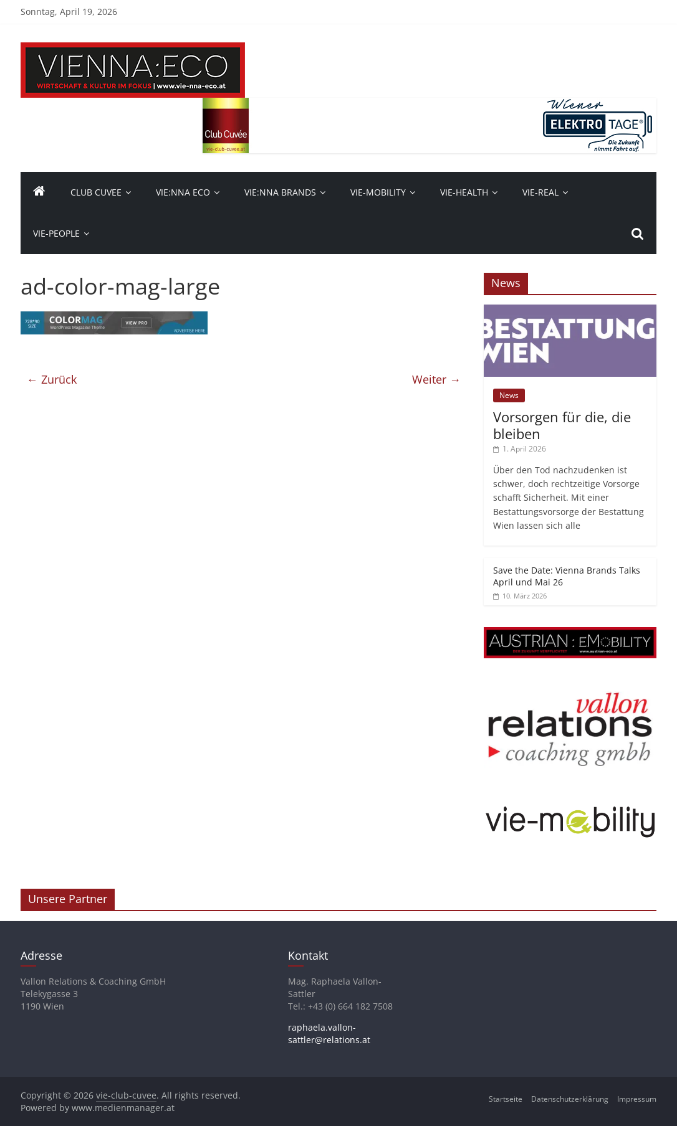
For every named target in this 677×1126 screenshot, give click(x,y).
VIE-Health (464, 192)
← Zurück (52, 379)
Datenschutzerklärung (569, 1099)
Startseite (505, 1099)
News (509, 395)
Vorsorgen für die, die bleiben (562, 424)
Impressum (636, 1099)
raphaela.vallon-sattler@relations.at (329, 1033)
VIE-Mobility (378, 192)
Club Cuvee (96, 192)
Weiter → (436, 379)
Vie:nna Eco (183, 192)
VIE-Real (540, 192)
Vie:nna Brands (280, 192)
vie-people (56, 233)
